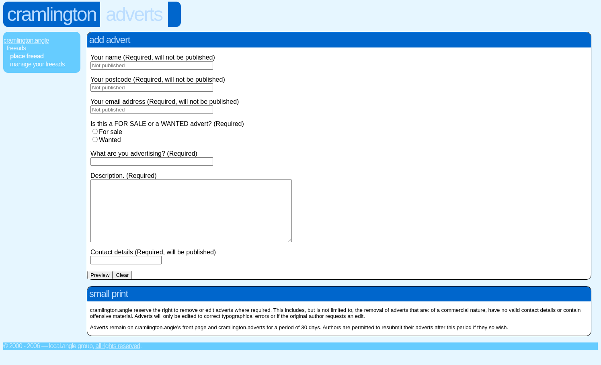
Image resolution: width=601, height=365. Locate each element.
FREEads (16, 48)
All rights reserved (117, 358)
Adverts (134, 14)
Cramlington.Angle (26, 40)
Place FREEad (27, 56)
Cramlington (51, 14)
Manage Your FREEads (37, 64)
